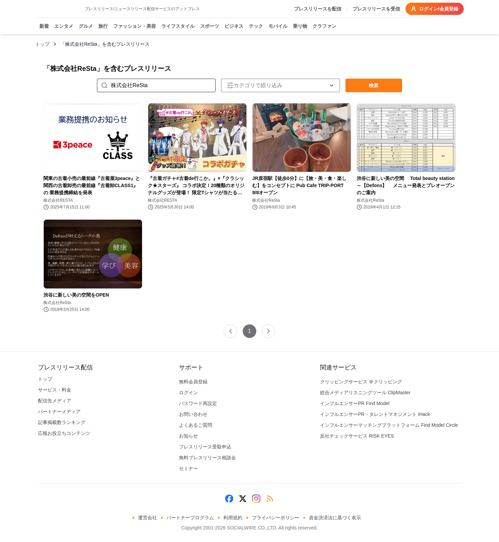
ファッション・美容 (134, 26)
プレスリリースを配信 (317, 9)
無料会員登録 (193, 381)
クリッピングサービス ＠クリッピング (361, 381)
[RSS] (270, 499)
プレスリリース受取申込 (205, 446)
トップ (42, 44)
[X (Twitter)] (243, 499)
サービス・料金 (54, 390)
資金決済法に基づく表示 (335, 517)
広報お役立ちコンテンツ (64, 433)
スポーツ (209, 26)
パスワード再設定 (198, 403)
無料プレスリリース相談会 (207, 457)
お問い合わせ (193, 414)
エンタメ (63, 26)
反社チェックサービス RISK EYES (357, 436)
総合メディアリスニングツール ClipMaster (365, 392)
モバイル (277, 26)
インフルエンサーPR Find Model (355, 403)
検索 (373, 85)
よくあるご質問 (195, 425)
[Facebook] (229, 499)
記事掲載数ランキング (61, 422)
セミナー (188, 468)
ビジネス (233, 26)
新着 (44, 26)
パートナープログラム (190, 517)
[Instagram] (256, 499)
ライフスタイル (178, 26)
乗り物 (300, 26)
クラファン (324, 26)
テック (256, 26)
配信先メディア (54, 400)
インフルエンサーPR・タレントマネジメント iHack (375, 414)
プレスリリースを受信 (376, 9)
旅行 (103, 26)
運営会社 (147, 517)
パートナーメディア (59, 411)
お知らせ (188, 436)
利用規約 (232, 517)
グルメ (86, 26)
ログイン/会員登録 (434, 9)
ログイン (188, 392)
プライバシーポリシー (275, 517)
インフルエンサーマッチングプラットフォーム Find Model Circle (389, 425)
